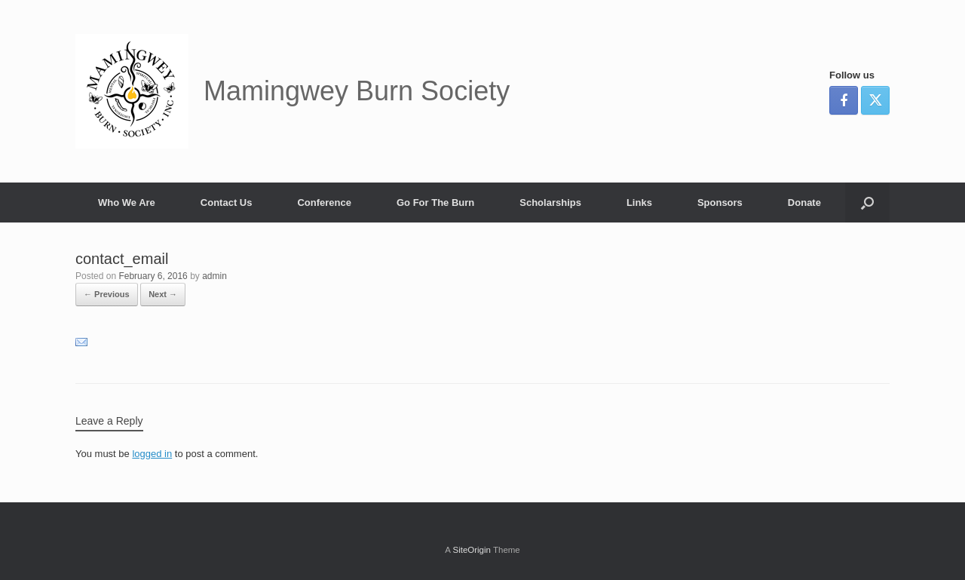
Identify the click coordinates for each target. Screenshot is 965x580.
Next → (163, 294)
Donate (804, 202)
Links (639, 202)
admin (214, 276)
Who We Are (126, 202)
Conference (324, 202)
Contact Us (227, 202)
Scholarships (550, 202)
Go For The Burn (435, 202)
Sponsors (720, 202)
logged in (152, 453)
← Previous (107, 294)
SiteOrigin (471, 549)
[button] (867, 202)
